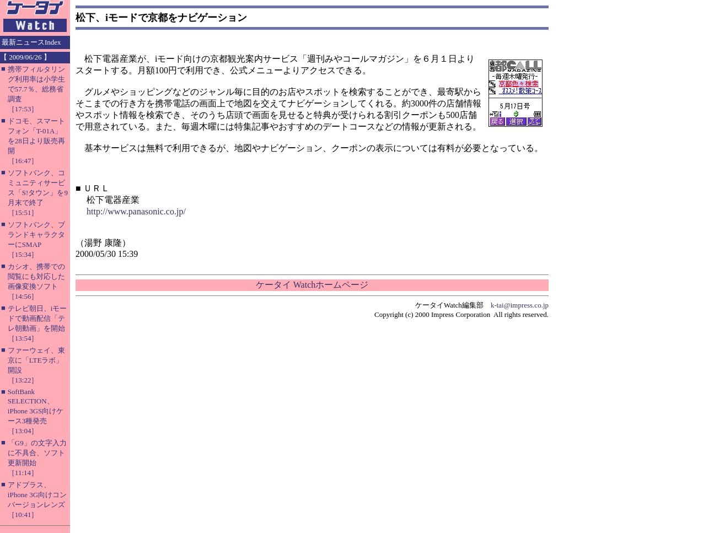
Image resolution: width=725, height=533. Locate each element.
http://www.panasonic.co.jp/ (136, 211)
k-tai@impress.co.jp (520, 305)
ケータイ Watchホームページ (312, 284)
